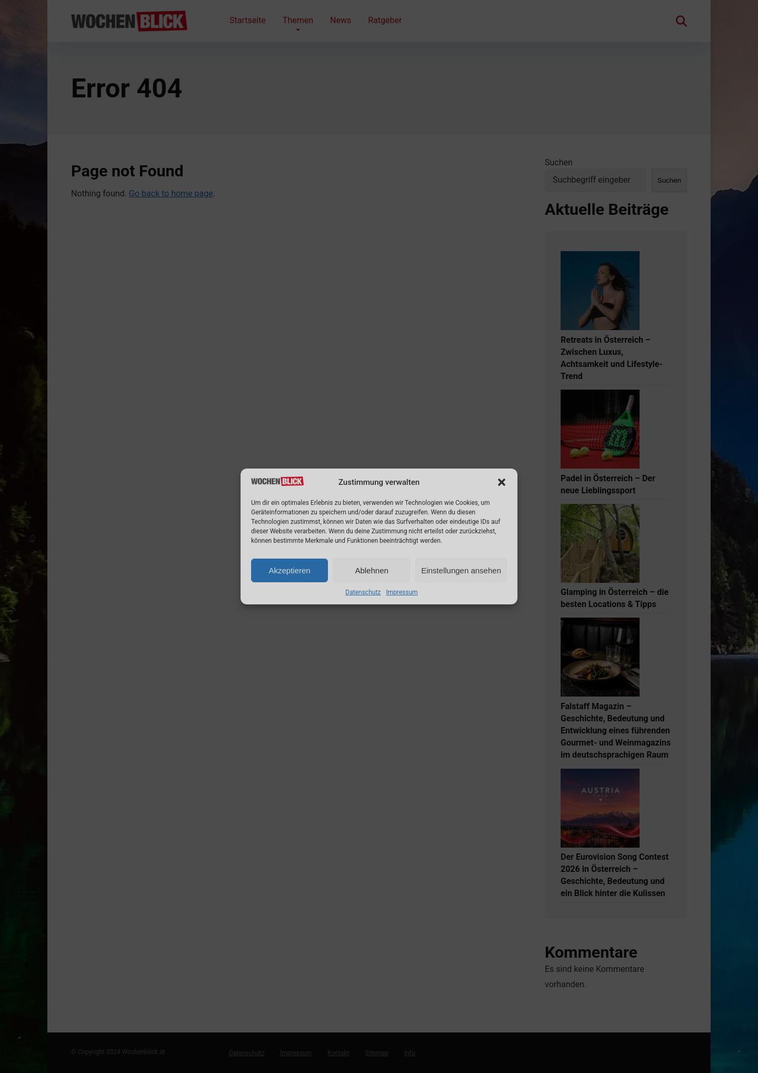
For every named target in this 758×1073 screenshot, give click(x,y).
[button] (501, 482)
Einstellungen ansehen (461, 570)
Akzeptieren (289, 570)
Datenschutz (363, 592)
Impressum (401, 592)
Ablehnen (371, 570)
